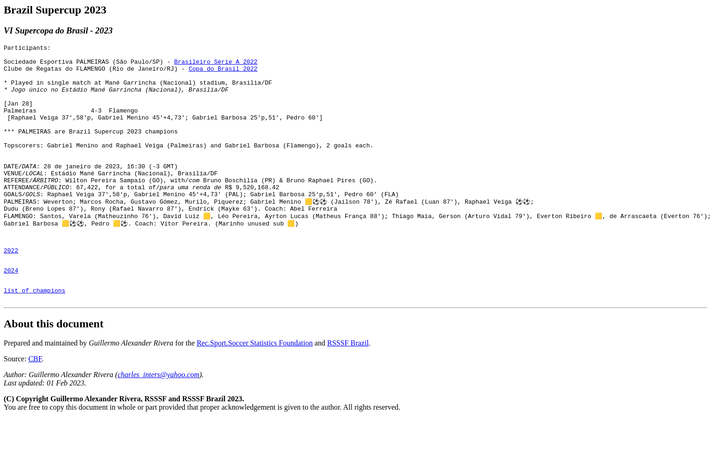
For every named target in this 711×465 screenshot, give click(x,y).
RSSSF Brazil (348, 389)
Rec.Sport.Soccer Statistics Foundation (255, 389)
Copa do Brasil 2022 (223, 74)
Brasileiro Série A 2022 (215, 65)
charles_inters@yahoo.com (158, 421)
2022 (11, 289)
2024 (11, 312)
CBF (35, 405)
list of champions (35, 335)
